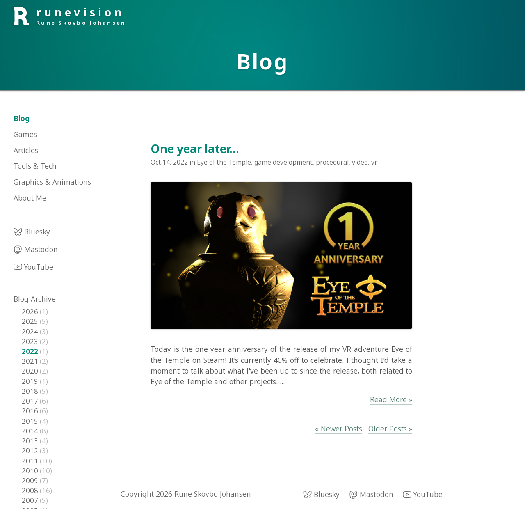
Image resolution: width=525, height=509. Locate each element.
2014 (31, 431)
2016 (31, 410)
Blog (22, 118)
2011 (31, 460)
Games (25, 134)
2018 (31, 391)
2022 (31, 351)
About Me (30, 198)
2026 (31, 311)
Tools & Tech (35, 166)
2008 (31, 490)
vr (374, 162)
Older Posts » (390, 428)
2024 (31, 331)
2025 (31, 321)
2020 (31, 371)
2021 (31, 361)
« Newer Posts (338, 428)
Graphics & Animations (52, 182)
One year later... (195, 148)
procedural (332, 162)
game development (283, 162)
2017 (31, 401)
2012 (31, 450)
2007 (31, 500)
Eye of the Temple (224, 162)
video (360, 162)
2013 (31, 440)
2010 (31, 470)
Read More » (391, 399)
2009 (31, 480)
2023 (31, 341)
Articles (26, 150)
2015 (31, 421)
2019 (31, 381)
